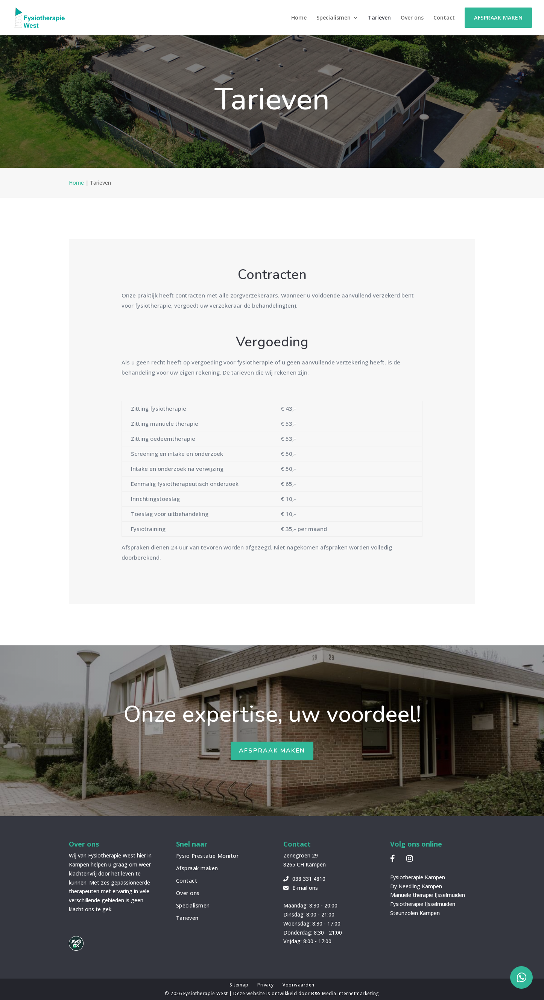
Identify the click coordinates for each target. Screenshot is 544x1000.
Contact (444, 18)
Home (299, 18)
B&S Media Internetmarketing (345, 993)
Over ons (412, 18)
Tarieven (379, 18)
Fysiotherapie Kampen (417, 877)
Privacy (265, 985)
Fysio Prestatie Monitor (207, 855)
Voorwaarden (299, 985)
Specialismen (333, 18)
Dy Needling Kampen (416, 886)
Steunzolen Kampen (415, 913)
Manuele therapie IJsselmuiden (427, 894)
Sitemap (239, 985)
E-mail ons (300, 887)
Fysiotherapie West (206, 993)
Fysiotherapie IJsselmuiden (422, 903)
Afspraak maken (498, 17)
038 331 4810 (304, 878)
